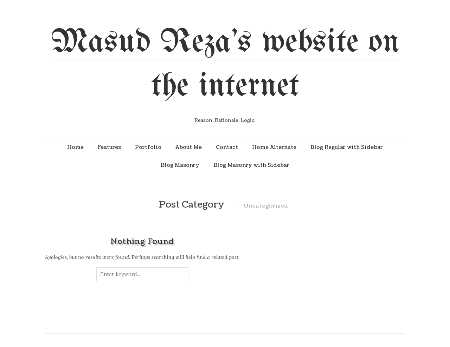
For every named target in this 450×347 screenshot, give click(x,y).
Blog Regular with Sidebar (346, 147)
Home (75, 147)
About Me (188, 147)
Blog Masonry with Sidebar (251, 165)
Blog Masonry (180, 165)
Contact (227, 147)
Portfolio (148, 147)
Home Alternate (274, 147)
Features (109, 147)
